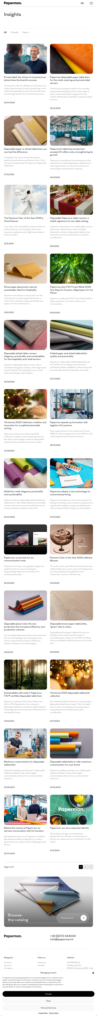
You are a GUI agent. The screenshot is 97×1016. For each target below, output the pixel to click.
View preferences (48, 1008)
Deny (48, 1001)
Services (7, 965)
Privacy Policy (54, 1013)
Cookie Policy (43, 1013)
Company (8, 968)
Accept (48, 994)
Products (8, 962)
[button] (93, 972)
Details (14, 32)
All (5, 32)
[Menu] (91, 3)
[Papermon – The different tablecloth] (13, 3)
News (26, 32)
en (82, 3)
